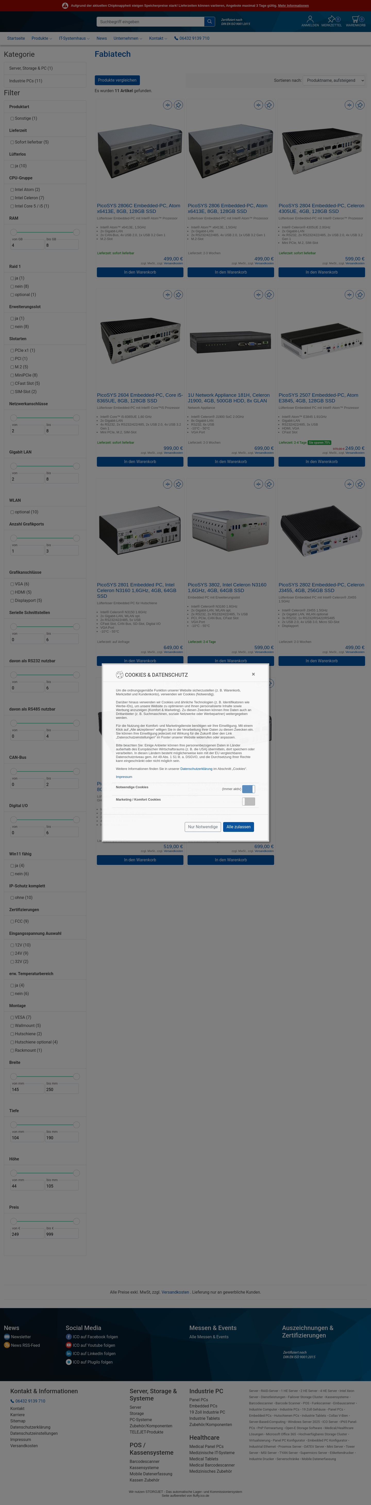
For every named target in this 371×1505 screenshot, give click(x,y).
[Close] (253, 674)
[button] (248, 789)
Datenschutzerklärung (196, 769)
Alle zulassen (238, 826)
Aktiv (248, 789)
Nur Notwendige (203, 826)
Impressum (124, 777)
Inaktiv (251, 801)
